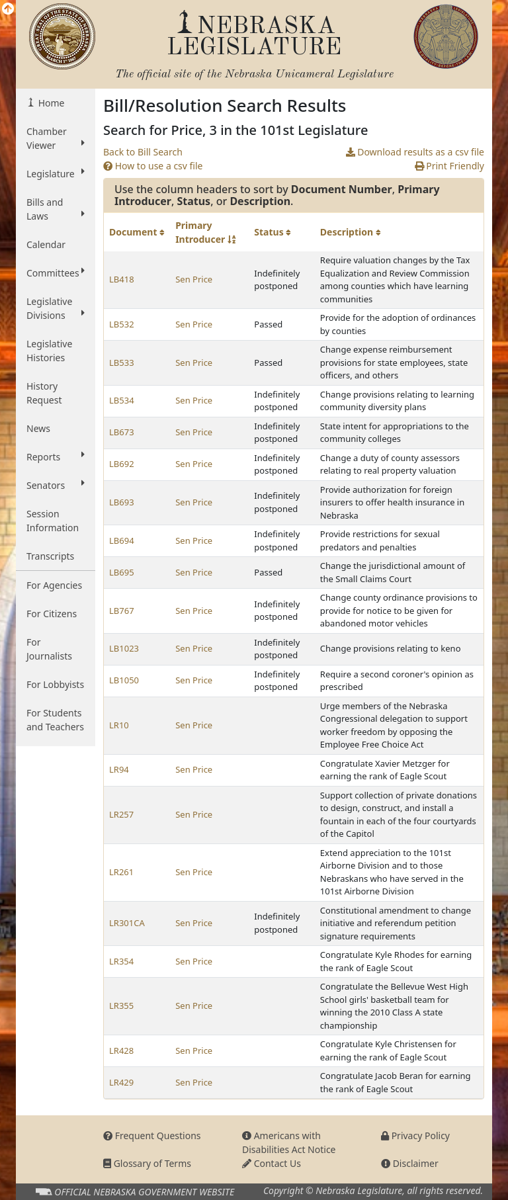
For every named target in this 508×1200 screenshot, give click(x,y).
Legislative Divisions (55, 308)
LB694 (121, 540)
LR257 (121, 814)
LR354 (121, 961)
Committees (55, 272)
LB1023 (124, 648)
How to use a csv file (153, 165)
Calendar (45, 244)
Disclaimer (410, 1163)
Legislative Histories (49, 350)
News (38, 428)
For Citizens (51, 613)
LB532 (121, 324)
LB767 (121, 611)
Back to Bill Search (143, 152)
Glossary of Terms (147, 1163)
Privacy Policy (415, 1135)
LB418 (121, 279)
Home (50, 103)
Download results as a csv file (415, 152)
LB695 (121, 572)
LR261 (121, 872)
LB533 (121, 362)
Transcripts (50, 556)
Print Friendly (449, 165)
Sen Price (193, 279)
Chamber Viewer (55, 138)
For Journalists (49, 649)
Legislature (55, 173)
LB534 (121, 400)
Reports (55, 456)
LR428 (121, 1050)
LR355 (121, 1005)
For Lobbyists (55, 684)
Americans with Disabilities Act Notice (289, 1142)
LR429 (121, 1082)
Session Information (52, 520)
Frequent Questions (152, 1135)
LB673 (121, 432)
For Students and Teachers (55, 720)
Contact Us (271, 1163)
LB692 (121, 464)
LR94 (119, 769)
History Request (44, 393)
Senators (55, 485)
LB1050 (124, 680)
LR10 (119, 725)
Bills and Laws (55, 209)
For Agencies (54, 585)
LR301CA (127, 923)
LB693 (121, 502)
